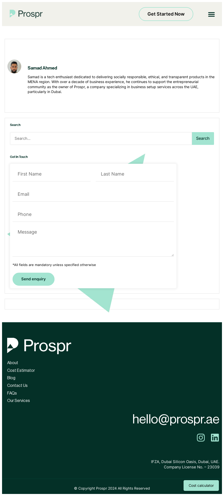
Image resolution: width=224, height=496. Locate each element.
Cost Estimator (21, 370)
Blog (11, 378)
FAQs (12, 393)
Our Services (18, 401)
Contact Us (17, 386)
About (12, 363)
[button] (211, 14)
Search (203, 138)
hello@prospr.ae (175, 419)
